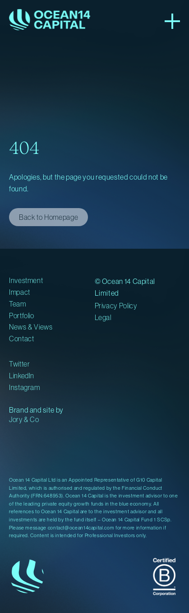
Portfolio (21, 315)
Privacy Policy (116, 305)
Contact (21, 338)
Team (17, 303)
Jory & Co (24, 419)
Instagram (24, 387)
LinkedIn (21, 375)
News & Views (31, 326)
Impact (19, 292)
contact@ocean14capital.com (81, 527)
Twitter (19, 363)
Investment (26, 280)
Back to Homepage (48, 217)
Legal (103, 317)
